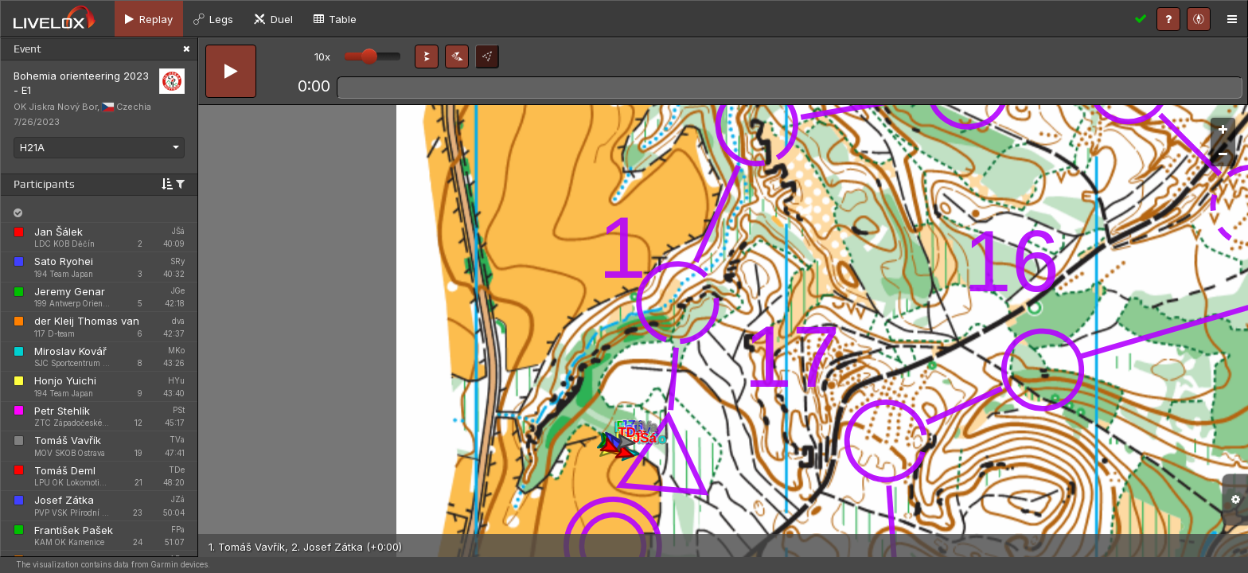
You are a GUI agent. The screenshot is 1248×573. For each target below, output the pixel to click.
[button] (427, 56)
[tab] (149, 19)
